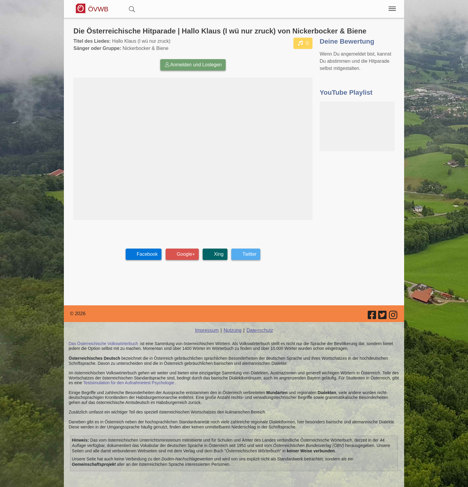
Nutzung (232, 330)
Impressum (206, 330)
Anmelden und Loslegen (193, 64)
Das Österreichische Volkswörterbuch (103, 343)
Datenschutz (260, 330)
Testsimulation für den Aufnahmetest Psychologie (128, 382)
